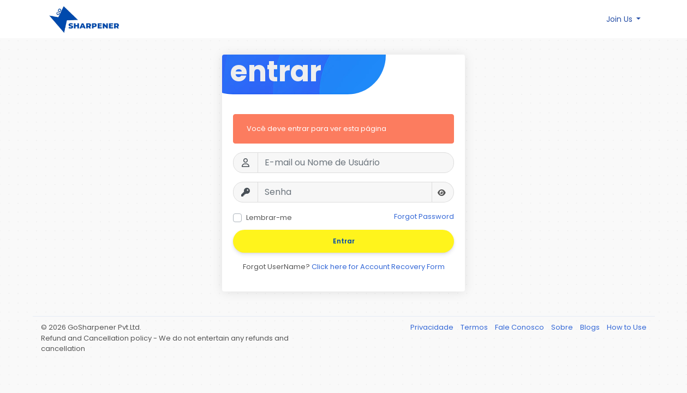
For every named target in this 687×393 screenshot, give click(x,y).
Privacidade (432, 327)
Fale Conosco (520, 327)
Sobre (563, 327)
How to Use (627, 327)
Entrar (344, 241)
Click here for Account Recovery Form (378, 266)
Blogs (590, 327)
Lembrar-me (269, 217)
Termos (475, 327)
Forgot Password (424, 216)
